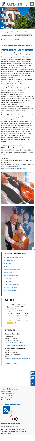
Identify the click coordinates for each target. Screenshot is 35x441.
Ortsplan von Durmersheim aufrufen (16, 345)
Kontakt (4, 429)
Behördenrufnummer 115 (9, 426)
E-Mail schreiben (6, 400)
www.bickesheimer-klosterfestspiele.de (13, 168)
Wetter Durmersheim (18, 304)
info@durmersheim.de (16, 342)
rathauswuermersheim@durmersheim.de (17, 358)
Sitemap (21, 429)
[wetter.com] (9, 323)
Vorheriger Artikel (7, 32)
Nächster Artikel (22, 32)
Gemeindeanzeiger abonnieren (10, 424)
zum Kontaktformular (11, 363)
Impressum (12, 429)
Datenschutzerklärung (11, 431)
